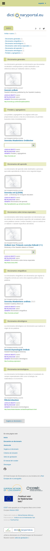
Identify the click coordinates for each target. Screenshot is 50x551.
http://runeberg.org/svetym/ (12, 361)
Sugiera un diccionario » (14, 421)
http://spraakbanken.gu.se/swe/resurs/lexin (17, 204)
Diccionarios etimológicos (14, 50)
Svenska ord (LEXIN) (13, 193)
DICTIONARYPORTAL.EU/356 (13, 138)
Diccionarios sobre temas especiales (18, 46)
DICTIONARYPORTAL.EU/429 (13, 299)
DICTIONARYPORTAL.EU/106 (13, 190)
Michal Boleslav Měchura (25, 515)
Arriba (6, 33)
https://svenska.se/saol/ (11, 313)
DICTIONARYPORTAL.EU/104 (13, 243)
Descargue (7, 464)
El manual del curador (11, 461)
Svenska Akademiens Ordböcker (18, 140)
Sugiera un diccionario (11, 449)
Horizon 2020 (14, 510)
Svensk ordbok (11, 90)
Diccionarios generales (13, 39)
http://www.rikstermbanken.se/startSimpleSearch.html (20, 409)
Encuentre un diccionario (13, 441)
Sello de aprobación (10, 457)
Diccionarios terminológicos (15, 43)
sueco (12, 33)
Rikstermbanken (11, 400)
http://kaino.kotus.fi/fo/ (11, 262)
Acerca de (7, 445)
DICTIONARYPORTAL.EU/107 (13, 88)
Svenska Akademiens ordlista (19, 301)
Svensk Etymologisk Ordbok (17, 350)
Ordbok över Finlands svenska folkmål (23, 245)
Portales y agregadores (14, 53)
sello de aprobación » (22, 538)
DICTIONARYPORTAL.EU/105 (13, 347)
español (42, 3)
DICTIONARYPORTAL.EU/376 (13, 398)
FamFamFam (14, 520)
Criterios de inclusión (10, 453)
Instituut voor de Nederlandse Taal (24, 517)
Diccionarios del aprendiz (14, 48)
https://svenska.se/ (10, 156)
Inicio (6, 437)
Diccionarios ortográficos (14, 41)
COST (6, 507)
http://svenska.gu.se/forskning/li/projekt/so (17, 101)
